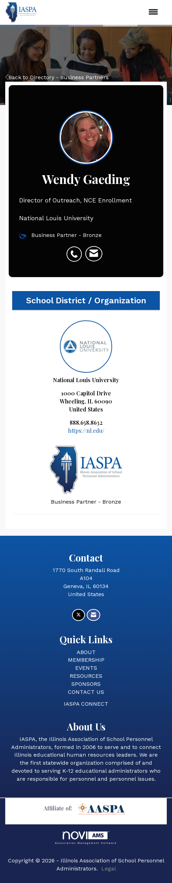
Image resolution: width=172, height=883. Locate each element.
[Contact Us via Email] (93, 615)
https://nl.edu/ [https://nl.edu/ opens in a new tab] (86, 430)
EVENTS (86, 668)
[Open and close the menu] (101, 12)
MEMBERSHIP (86, 659)
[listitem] (76, 250)
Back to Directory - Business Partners (57, 77)
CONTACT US (86, 692)
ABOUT (86, 652)
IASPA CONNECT (86, 703)
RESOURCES (86, 676)
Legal (108, 868)
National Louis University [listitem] (86, 352)
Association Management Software (86, 837)
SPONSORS (86, 684)
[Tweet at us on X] (78, 615)
